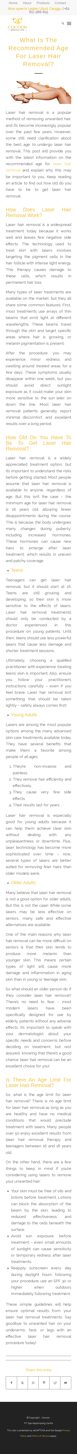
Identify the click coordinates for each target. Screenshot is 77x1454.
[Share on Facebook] (11, 1383)
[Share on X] (22, 1383)
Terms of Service (41, 1436)
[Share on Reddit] (54, 1383)
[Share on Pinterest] (44, 1383)
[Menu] (69, 23)
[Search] (61, 23)
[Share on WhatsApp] (33, 1383)
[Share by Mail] (65, 1383)
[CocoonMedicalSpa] (32, 23)
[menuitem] (13, 3)
